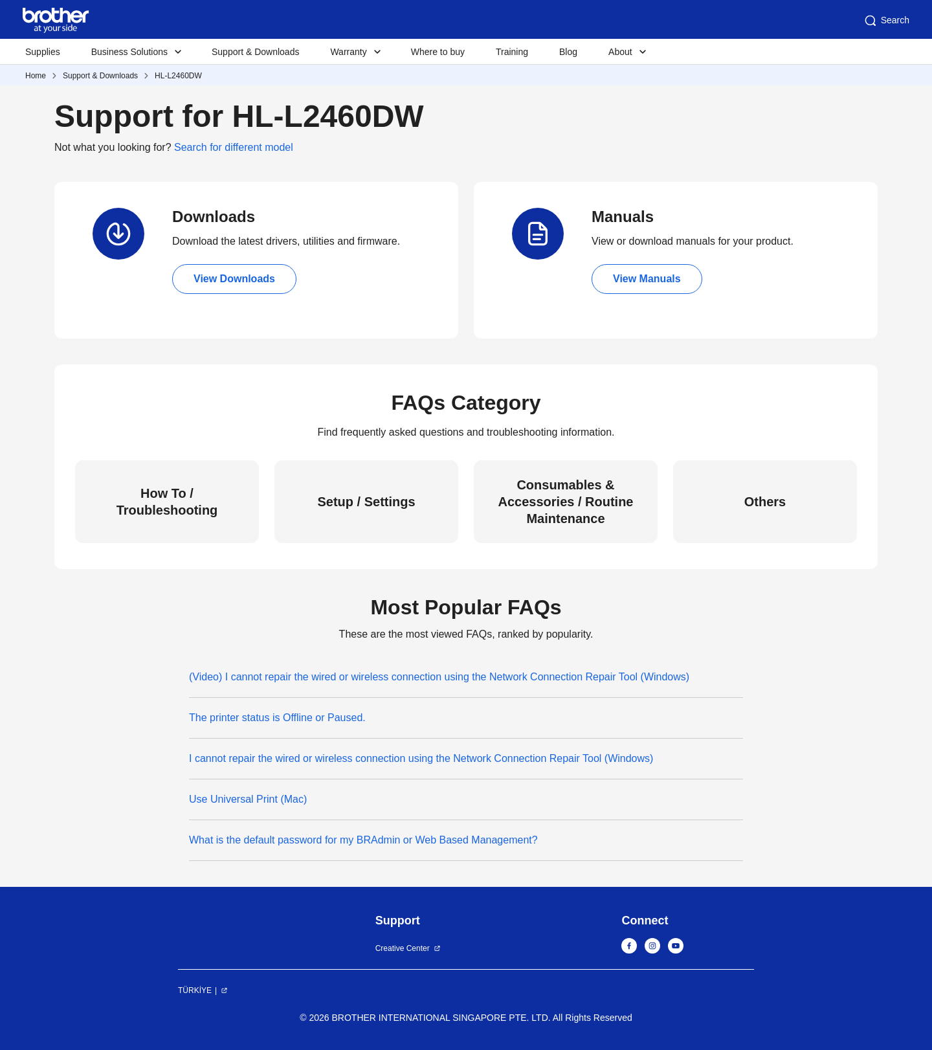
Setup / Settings (366, 502)
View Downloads (234, 278)
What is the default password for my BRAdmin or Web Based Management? (363, 839)
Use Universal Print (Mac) (248, 799)
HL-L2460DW (178, 75)
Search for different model (233, 147)
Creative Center (402, 948)
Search (886, 20)
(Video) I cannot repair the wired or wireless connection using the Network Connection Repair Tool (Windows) (439, 676)
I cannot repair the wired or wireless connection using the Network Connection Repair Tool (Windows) (421, 758)
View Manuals (647, 278)
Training (512, 52)
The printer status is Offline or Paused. (277, 717)
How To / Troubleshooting (167, 501)
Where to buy (438, 52)
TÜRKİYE (195, 990)
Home (35, 75)
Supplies (42, 52)
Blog (568, 52)
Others (765, 502)
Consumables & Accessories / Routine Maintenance (566, 502)
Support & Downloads (255, 52)
